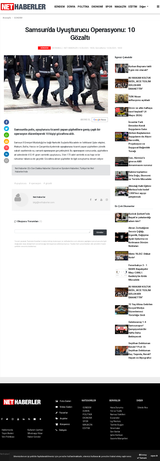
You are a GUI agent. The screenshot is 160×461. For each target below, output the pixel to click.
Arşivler (62, 418)
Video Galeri (64, 407)
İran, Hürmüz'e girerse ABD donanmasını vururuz (140, 161)
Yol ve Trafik (116, 411)
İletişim (61, 430)
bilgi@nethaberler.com (44, 202)
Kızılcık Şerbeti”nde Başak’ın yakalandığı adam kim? (139, 217)
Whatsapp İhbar (35, 433)
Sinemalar (115, 428)
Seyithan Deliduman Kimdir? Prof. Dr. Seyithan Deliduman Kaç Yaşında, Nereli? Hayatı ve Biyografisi (139, 350)
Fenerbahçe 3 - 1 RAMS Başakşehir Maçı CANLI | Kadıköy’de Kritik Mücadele (138, 272)
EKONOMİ (97, 6)
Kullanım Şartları (35, 430)
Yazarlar (62, 412)
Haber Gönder (34, 437)
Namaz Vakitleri (117, 414)
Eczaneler (115, 418)
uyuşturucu (66, 146)
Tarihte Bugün (117, 424)
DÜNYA (71, 6)
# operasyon (35, 183)
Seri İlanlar (115, 431)
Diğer (143, 6)
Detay (143, 455)
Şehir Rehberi (116, 435)
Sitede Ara (143, 407)
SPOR (108, 6)
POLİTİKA (83, 6)
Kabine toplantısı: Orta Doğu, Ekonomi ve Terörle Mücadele (139, 176)
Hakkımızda (7, 430)
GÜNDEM (59, 6)
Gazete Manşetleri (119, 438)
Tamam (142, 458)
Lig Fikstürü (115, 421)
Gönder (99, 232)
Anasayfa (7, 18)
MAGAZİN (120, 6)
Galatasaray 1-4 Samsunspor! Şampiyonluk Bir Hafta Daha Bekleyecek (137, 329)
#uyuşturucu (20, 183)
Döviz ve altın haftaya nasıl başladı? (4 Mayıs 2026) (140, 112)
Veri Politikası (8, 437)
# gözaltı (47, 183)
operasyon (50, 150)
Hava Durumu (116, 407)
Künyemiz (63, 424)
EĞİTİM (132, 6)
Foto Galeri (63, 401)
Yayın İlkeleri (8, 433)
